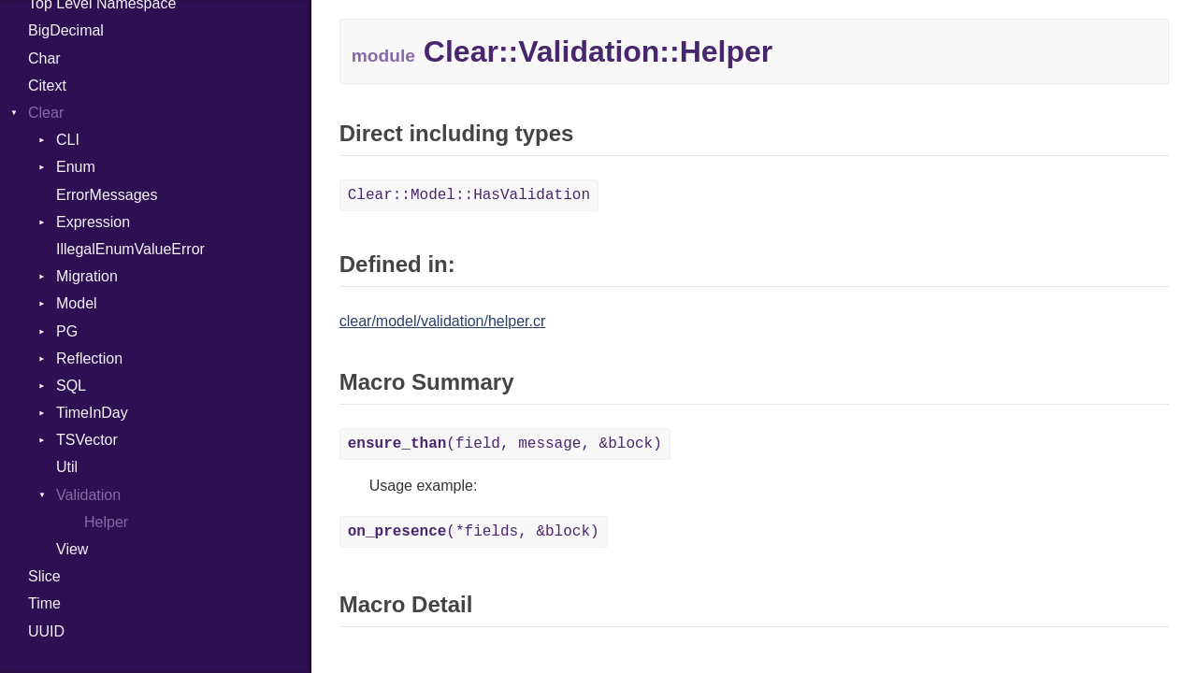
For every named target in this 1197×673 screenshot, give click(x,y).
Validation (88, 495)
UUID (46, 631)
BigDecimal (66, 30)
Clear (46, 113)
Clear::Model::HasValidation (469, 195)
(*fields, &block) (473, 531)
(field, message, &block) (505, 444)
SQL (71, 386)
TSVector (87, 440)
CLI (67, 140)
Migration (87, 276)
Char (44, 58)
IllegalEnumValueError (130, 249)
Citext (47, 85)
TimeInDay (92, 413)
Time (44, 603)
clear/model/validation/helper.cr (442, 321)
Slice (44, 576)
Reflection (89, 358)
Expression (93, 222)
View (72, 549)
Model (76, 303)
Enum (75, 167)
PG (67, 331)
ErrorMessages (106, 195)
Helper (106, 522)
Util (67, 467)
